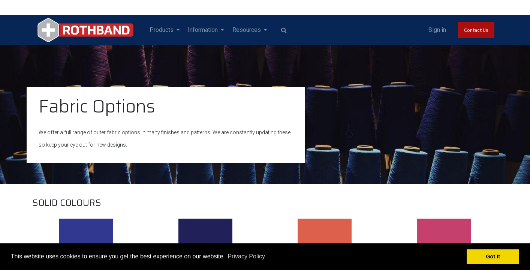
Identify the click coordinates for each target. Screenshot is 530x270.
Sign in (437, 29)
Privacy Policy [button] (246, 256)
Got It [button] (493, 257)
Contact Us (476, 30)
